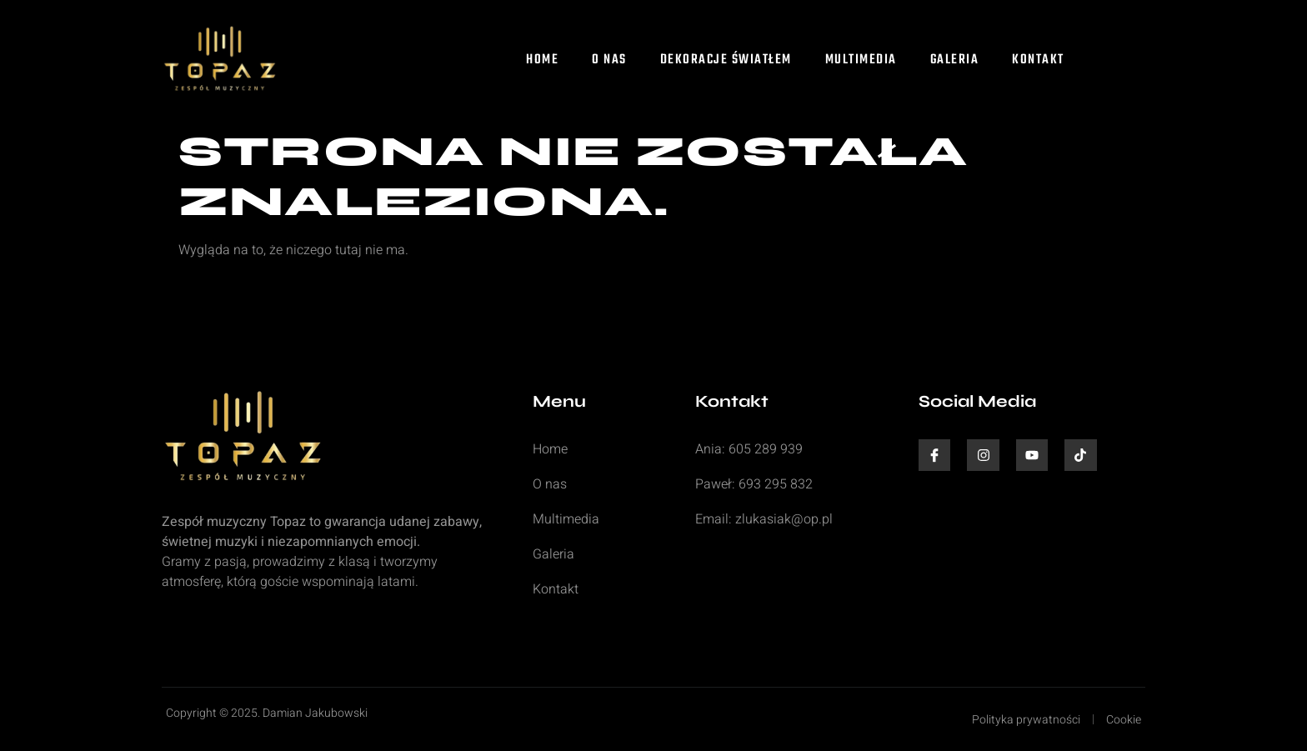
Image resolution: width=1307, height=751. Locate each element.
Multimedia (861, 60)
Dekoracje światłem (726, 60)
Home (542, 60)
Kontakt (1038, 60)
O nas (609, 60)
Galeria (954, 60)
